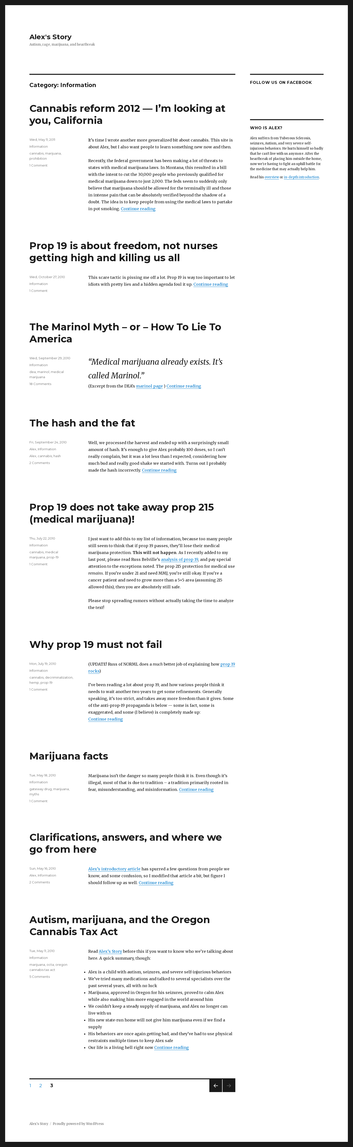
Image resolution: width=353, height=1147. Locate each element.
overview (272, 177)
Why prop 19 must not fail (95, 644)
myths (34, 794)
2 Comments (39, 463)
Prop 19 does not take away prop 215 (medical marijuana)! (121, 513)
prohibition (38, 158)
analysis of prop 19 (179, 559)
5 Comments (39, 977)
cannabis (36, 153)
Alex (32, 449)
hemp (34, 682)
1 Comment (38, 165)
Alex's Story (50, 37)
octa (50, 965)
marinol (43, 372)
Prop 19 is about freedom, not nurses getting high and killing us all (123, 252)
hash (57, 456)
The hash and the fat (82, 423)
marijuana (53, 153)
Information (38, 146)
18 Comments (40, 384)
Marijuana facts (68, 756)
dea (32, 372)
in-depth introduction (301, 177)
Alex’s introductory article (114, 868)
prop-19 (53, 557)
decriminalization (59, 677)
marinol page (149, 386)
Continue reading (138, 208)
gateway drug (40, 789)
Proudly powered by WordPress (78, 1124)
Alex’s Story (110, 951)
